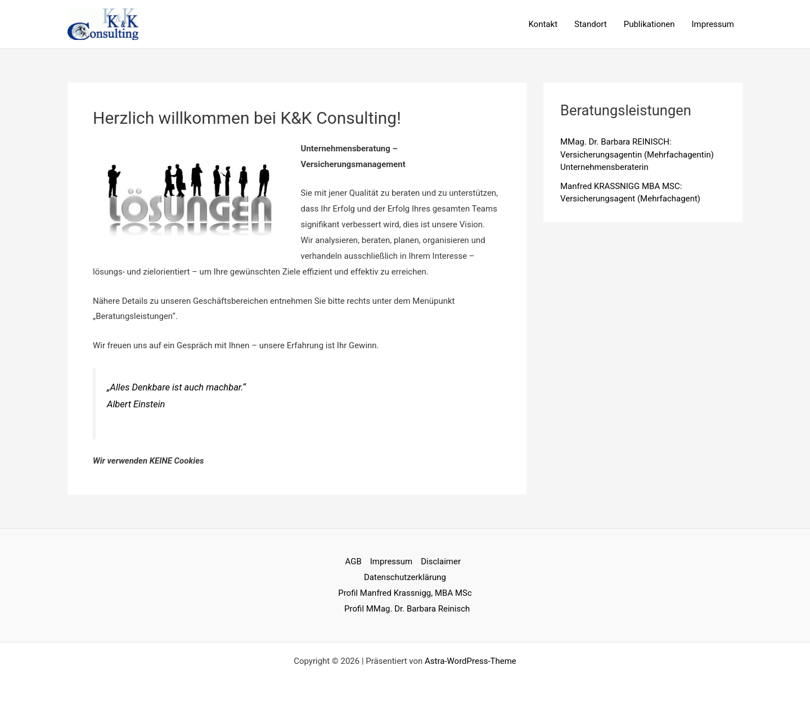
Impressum (713, 24)
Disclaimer (441, 561)
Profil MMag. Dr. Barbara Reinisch (407, 609)
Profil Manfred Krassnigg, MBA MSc (405, 593)
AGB (353, 561)
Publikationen (649, 24)
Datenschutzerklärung (405, 577)
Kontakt (542, 24)
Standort (590, 24)
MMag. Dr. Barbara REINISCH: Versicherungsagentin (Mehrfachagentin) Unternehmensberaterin (637, 154)
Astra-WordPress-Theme (470, 661)
